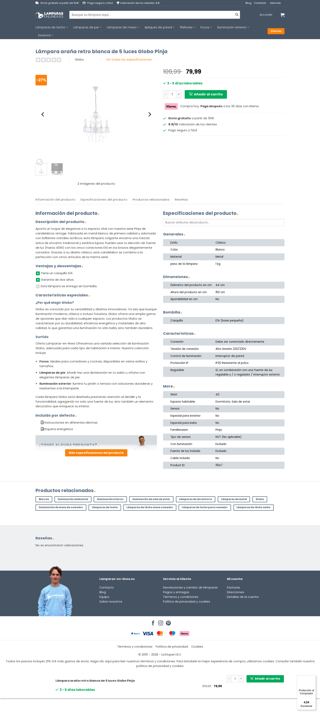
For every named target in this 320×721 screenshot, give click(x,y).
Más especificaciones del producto (96, 453)
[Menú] (313, 677)
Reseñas (181, 200)
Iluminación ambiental (73, 499)
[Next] (149, 114)
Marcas (44, 499)
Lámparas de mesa (123, 27)
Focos (206, 27)
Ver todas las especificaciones (129, 59)
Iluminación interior (110, 499)
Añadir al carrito (208, 94)
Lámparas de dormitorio (195, 499)
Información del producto (55, 200)
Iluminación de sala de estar (151, 499)
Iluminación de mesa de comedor (61, 507)
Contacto (260, 3)
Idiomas (275, 3)
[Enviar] (237, 15)
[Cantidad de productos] (172, 94)
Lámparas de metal (234, 499)
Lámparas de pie (87, 27)
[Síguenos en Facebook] (152, 622)
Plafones (187, 27)
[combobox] (154, 15)
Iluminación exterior (233, 27)
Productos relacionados (151, 200)
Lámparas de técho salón (253, 507)
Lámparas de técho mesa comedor (150, 507)
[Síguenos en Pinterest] (167, 622)
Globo (260, 499)
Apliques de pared (159, 27)
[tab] (55, 199)
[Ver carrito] (282, 14)
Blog (248, 3)
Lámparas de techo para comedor (205, 507)
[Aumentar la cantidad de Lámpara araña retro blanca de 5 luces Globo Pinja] (178, 94)
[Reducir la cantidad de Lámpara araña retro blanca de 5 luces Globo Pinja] (165, 94)
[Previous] (43, 114)
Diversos (45, 35)
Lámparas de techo (52, 27)
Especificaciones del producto (104, 200)
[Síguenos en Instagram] (160, 622)
